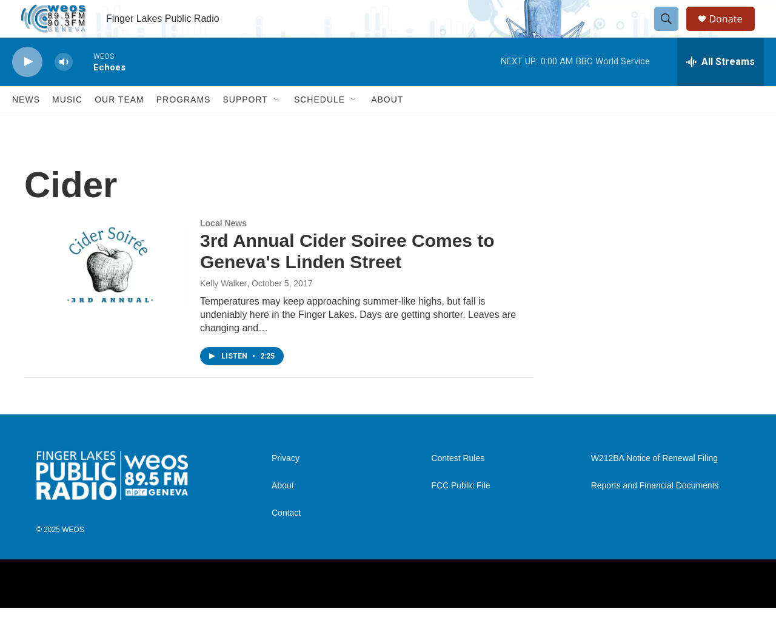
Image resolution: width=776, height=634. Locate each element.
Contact (286, 539)
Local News (223, 249)
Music (67, 126)
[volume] (63, 88)
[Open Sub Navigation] (277, 126)
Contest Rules (457, 484)
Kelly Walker (223, 309)
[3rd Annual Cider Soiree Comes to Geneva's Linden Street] (106, 290)
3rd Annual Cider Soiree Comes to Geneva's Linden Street (347, 277)
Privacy (285, 484)
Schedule (319, 126)
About (387, 126)
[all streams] (720, 88)
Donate (733, 31)
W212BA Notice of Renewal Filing (654, 484)
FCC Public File (460, 511)
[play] (27, 88)
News (26, 126)
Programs (183, 126)
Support (244, 126)
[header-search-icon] (672, 32)
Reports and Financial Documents (655, 511)
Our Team (119, 126)
